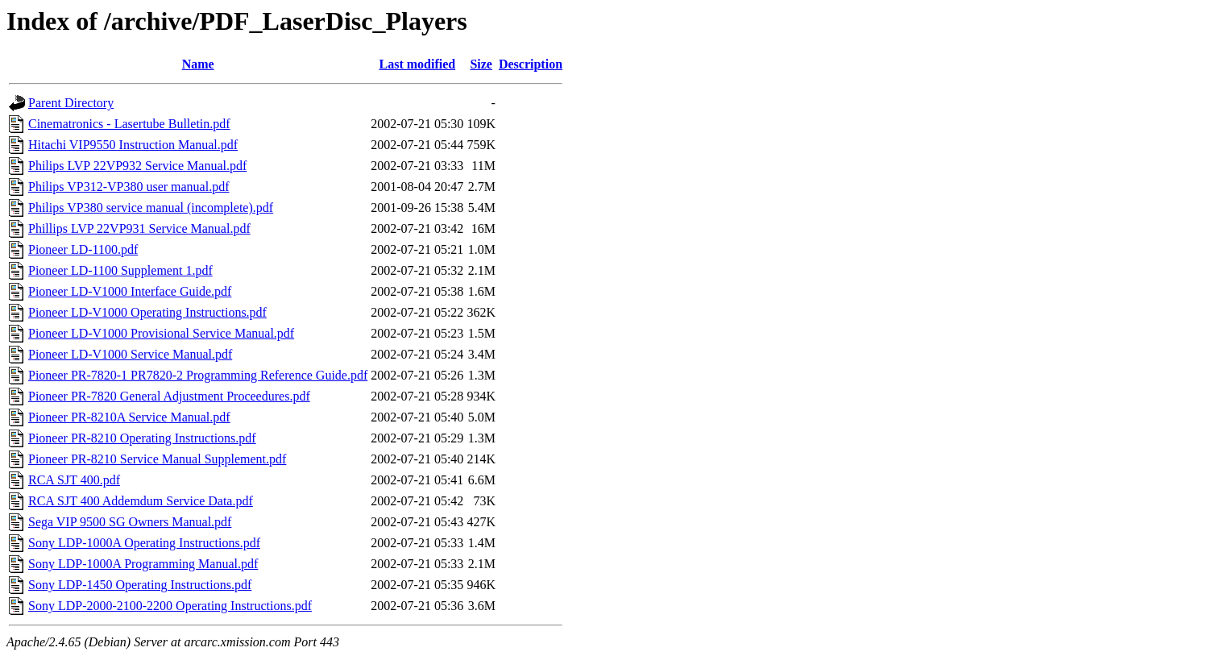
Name (198, 64)
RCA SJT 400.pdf (74, 480)
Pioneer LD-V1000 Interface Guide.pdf (129, 291)
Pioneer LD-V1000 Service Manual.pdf (130, 354)
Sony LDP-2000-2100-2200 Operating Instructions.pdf (170, 605)
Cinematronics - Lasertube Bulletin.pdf (129, 124)
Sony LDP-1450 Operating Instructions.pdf (139, 585)
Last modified (417, 64)
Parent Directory (71, 103)
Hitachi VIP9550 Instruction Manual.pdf (133, 145)
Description (530, 64)
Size (481, 64)
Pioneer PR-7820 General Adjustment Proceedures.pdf (169, 396)
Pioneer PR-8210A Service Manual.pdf (129, 417)
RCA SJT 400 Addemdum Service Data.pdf (140, 501)
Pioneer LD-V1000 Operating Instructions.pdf (147, 312)
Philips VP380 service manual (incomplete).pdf (150, 207)
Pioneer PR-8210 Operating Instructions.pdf (142, 438)
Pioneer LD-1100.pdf (83, 249)
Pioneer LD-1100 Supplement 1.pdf (120, 270)
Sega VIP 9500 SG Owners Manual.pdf (129, 522)
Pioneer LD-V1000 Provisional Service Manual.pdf (161, 333)
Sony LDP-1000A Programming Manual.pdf (143, 564)
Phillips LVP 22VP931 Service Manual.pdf (139, 228)
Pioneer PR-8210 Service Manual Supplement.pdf (157, 459)
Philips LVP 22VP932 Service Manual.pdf (137, 165)
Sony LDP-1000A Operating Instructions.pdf (144, 543)
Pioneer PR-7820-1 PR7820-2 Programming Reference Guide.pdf (197, 375)
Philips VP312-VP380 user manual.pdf (128, 186)
